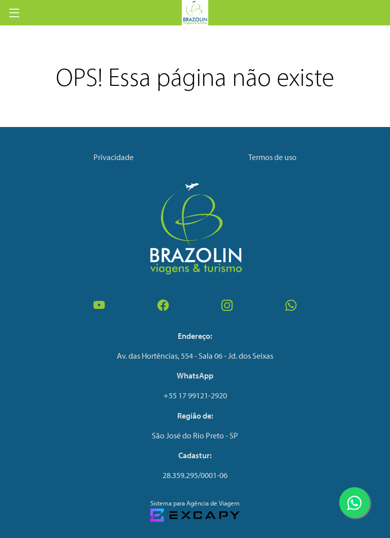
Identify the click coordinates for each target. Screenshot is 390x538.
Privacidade (113, 157)
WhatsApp (195, 375)
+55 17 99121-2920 (195, 395)
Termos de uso (272, 157)
